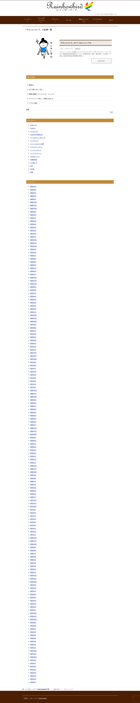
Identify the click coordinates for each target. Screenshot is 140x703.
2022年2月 (33, 346)
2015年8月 (33, 588)
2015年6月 (33, 594)
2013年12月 (33, 651)
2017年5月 (33, 522)
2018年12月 (33, 466)
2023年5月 (33, 299)
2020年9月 (33, 400)
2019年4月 (33, 453)
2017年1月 (33, 535)
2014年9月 (33, 622)
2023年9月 (33, 287)
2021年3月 (33, 381)
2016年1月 (33, 572)
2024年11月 (33, 243)
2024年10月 (33, 246)
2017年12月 (33, 500)
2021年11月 (33, 356)
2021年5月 (33, 375)
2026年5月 (33, 186)
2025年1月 (33, 237)
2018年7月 (33, 481)
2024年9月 (33, 249)
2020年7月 (33, 406)
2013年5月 (33, 670)
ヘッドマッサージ (35, 153)
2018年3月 (33, 491)
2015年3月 (33, 604)
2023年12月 (33, 277)
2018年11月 (33, 469)
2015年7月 (33, 591)
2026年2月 (33, 196)
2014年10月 (33, 619)
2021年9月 (33, 362)
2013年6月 (33, 666)
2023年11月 (33, 281)
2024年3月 (33, 268)
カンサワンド (34, 141)
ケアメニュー (55, 20)
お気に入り (33, 125)
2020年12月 (33, 390)
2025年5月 (33, 224)
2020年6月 (33, 409)
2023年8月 (33, 290)
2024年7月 (33, 255)
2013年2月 (33, 679)
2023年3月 (33, 306)
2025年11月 (33, 205)
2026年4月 (33, 190)
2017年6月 (33, 519)
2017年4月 (33, 525)
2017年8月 (33, 513)
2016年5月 (33, 560)
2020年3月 (33, 419)
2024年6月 (33, 259)
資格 (31, 172)
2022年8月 (33, 328)
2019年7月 (33, 444)
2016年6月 (33, 557)
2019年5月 (33, 450)
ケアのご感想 (33, 103)
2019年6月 (33, 447)
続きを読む (104, 61)
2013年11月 (33, 654)
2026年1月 (33, 199)
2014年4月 (33, 638)
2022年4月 (33, 340)
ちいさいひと (34, 131)
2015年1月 (33, 610)
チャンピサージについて (41, 20)
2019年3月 (33, 456)
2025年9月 (33, 212)
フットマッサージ (35, 150)
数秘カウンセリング (83, 20)
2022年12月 (33, 315)
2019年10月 (33, 434)
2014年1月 (33, 648)
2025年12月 (33, 202)
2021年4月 (33, 378)
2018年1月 (33, 497)
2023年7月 (33, 293)
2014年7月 (33, 629)
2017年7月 (33, 516)
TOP (36, 689)
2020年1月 (33, 425)
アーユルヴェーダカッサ (37, 138)
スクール (68, 20)
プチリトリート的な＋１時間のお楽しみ (41, 98)
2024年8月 (33, 252)
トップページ (27, 20)
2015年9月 (33, 585)
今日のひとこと (35, 156)
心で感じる (33, 163)
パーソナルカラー (97, 20)
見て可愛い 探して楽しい (36, 89)
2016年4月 (33, 563)
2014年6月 (33, 632)
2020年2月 (33, 422)
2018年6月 (33, 484)
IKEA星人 (31, 85)
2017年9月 (33, 509)
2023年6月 (33, 296)
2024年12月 (33, 240)
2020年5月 (33, 412)
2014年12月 (33, 613)
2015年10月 (33, 582)
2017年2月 (33, 532)
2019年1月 (33, 463)
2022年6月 (33, 334)
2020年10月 (33, 397)
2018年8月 (33, 478)
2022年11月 (33, 318)
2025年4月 (33, 227)
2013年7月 (33, 663)
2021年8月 (33, 365)
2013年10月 (33, 657)
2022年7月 (33, 331)
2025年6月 (33, 221)
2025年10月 (33, 208)
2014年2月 (33, 644)
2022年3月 (33, 343)
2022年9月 (33, 324)
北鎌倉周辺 (33, 159)
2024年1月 (33, 274)
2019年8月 (33, 440)
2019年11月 (33, 431)
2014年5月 (33, 635)
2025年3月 (33, 230)
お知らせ (77, 49)
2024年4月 (33, 265)
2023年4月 (33, 303)
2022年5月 (33, 337)
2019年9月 (33, 437)
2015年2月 (33, 607)
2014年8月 (33, 626)
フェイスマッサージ (36, 147)
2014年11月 (33, 616)
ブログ (111, 20)
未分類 (32, 169)
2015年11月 (33, 579)
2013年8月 (33, 660)
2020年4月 (33, 415)
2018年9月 (33, 475)
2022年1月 (33, 350)
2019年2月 (33, 459)
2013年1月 (33, 682)
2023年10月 (33, 284)
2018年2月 (33, 494)
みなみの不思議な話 (36, 134)
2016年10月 (33, 544)
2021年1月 (33, 387)
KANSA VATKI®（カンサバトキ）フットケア (41, 94)
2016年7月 (33, 553)
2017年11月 (33, 503)
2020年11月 (33, 394)
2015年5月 (33, 597)
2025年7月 (33, 218)
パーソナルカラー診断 (37, 144)
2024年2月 (33, 271)
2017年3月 (33, 528)
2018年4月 (33, 488)
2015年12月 (33, 575)
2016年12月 (33, 538)
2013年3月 (33, 676)
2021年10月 (33, 359)
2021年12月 (33, 353)
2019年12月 (33, 428)
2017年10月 (33, 506)
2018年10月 (33, 472)
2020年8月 (33, 403)
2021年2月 (33, 384)
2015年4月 (33, 601)
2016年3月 (33, 566)
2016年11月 (33, 541)
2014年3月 (33, 641)
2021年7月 (33, 368)
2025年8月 (33, 215)
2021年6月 (33, 372)
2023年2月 (33, 309)
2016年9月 (33, 547)
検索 (27, 109)
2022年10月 (33, 321)
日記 (31, 166)
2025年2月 (33, 234)
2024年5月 (33, 262)
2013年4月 (33, 673)
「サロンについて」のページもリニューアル (75, 43)
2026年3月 (33, 193)
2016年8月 (33, 550)
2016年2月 (33, 569)
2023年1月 (33, 312)
